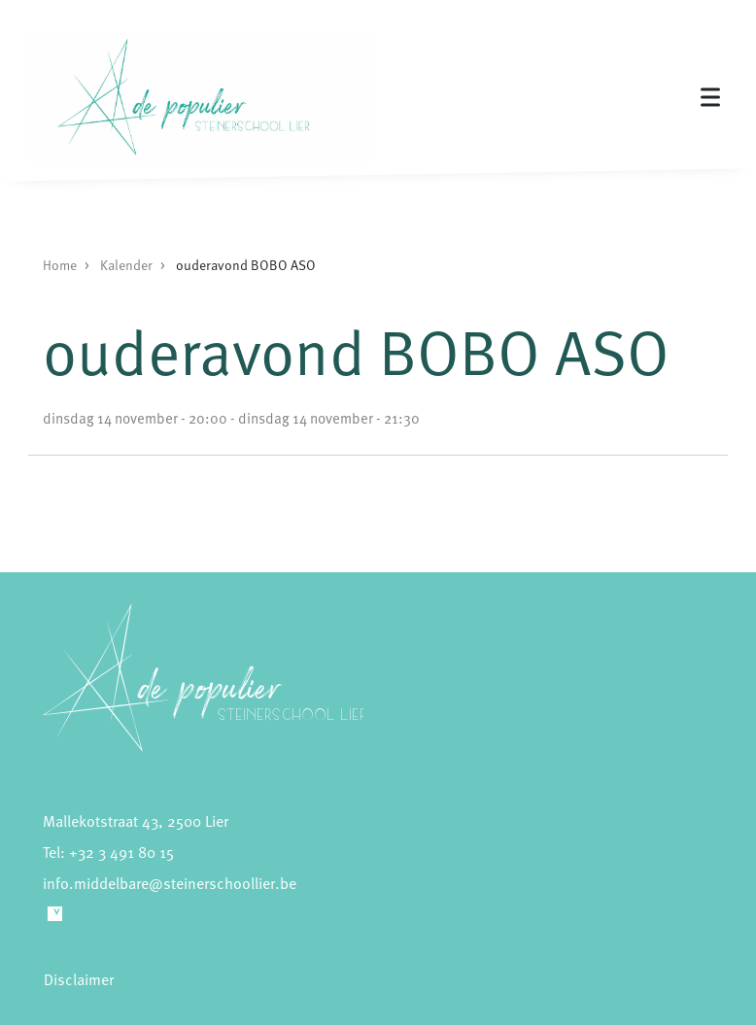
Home (60, 265)
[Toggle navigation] (710, 98)
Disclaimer (79, 979)
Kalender (126, 265)
